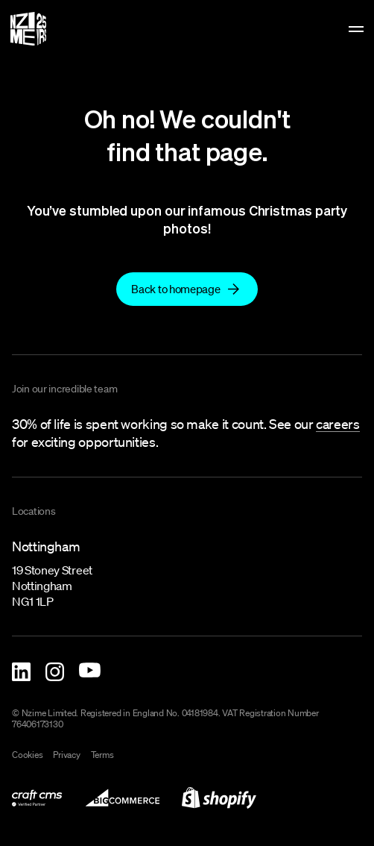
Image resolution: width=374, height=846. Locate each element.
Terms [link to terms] (102, 755)
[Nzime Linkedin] (21, 671)
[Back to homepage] (186, 289)
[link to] (186, 288)
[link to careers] (337, 425)
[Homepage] (28, 29)
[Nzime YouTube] (90, 669)
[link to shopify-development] (219, 798)
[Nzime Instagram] (54, 671)
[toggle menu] (356, 29)
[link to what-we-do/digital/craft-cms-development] (37, 797)
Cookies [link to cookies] (27, 755)
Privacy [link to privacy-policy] (66, 755)
